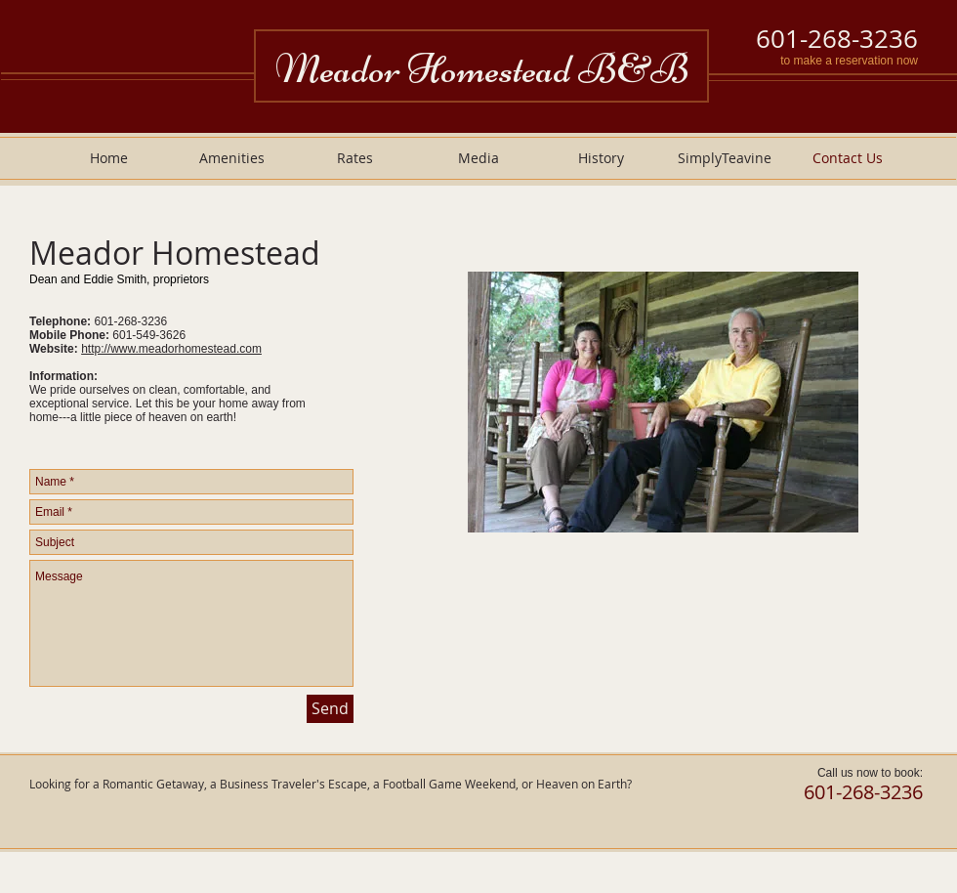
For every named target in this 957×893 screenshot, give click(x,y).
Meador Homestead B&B (482, 69)
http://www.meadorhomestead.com (171, 349)
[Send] (330, 709)
